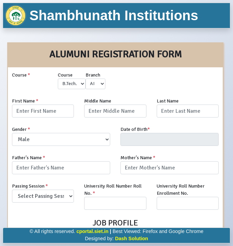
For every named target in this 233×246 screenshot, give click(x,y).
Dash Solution (131, 238)
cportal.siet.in (93, 231)
